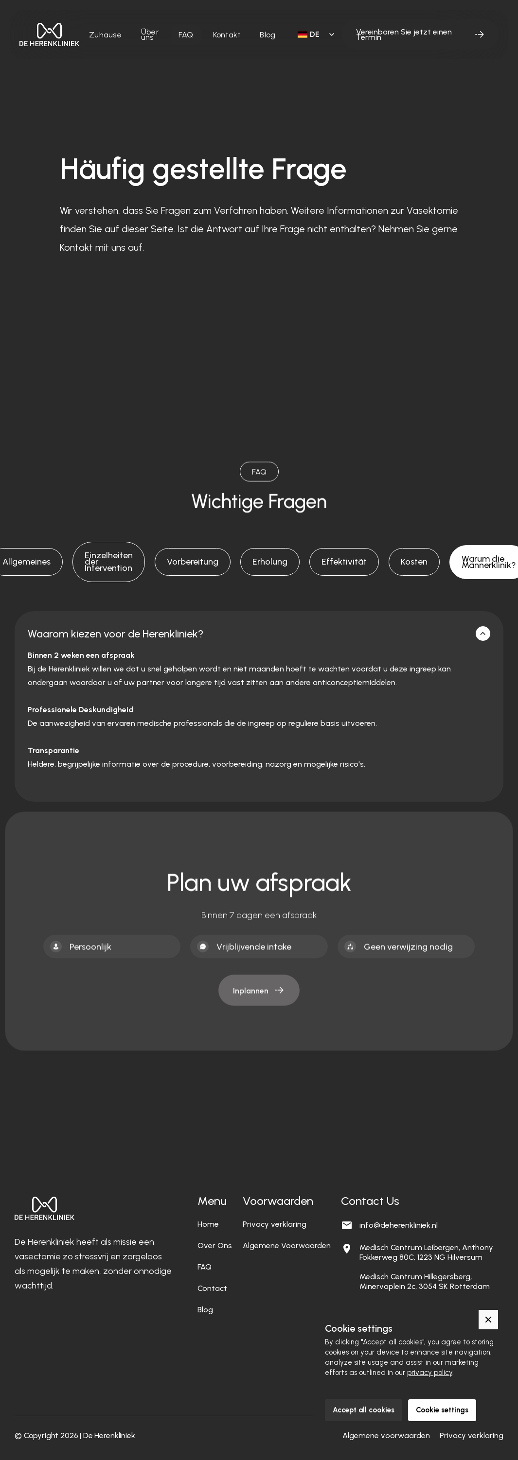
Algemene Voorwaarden (287, 1245)
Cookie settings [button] (442, 1410)
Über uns (150, 34)
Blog (267, 34)
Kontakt (227, 34)
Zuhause (105, 34)
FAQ (186, 34)
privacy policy (429, 1372)
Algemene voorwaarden (386, 1435)
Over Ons (214, 1245)
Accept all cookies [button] (363, 1410)
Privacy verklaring (274, 1224)
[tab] (108, 562)
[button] (314, 34)
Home (208, 1224)
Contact (212, 1288)
